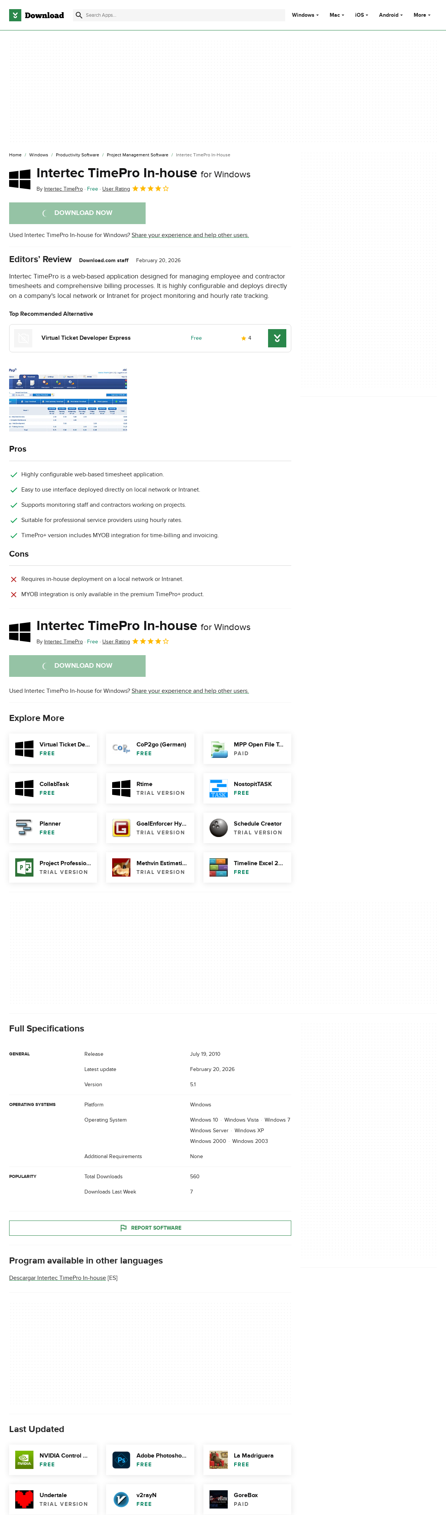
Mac (335, 15)
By (60, 189)
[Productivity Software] (77, 155)
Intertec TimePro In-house (144, 173)
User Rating (136, 188)
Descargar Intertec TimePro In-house (57, 1278)
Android (388, 15)
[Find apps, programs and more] (179, 15)
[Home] (15, 155)
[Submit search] (79, 15)
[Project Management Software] (137, 155)
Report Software (150, 1228)
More (423, 15)
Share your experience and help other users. (190, 235)
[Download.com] (36, 15)
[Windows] (38, 155)
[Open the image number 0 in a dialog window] (68, 399)
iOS (359, 15)
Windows (303, 15)
